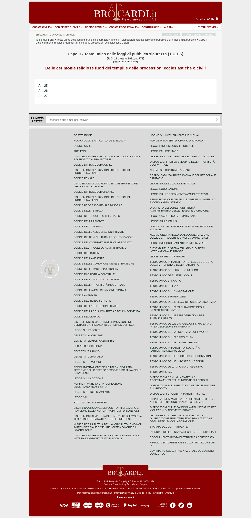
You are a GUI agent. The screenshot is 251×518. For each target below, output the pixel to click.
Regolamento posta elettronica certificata (182, 437)
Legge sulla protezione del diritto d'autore (182, 156)
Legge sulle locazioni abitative (172, 183)
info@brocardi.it (103, 493)
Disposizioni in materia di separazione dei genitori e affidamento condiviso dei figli (104, 323)
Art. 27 (43, 96)
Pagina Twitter (181, 503)
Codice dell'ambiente (89, 258)
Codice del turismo (87, 253)
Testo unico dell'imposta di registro (176, 366)
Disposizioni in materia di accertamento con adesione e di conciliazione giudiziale (181, 400)
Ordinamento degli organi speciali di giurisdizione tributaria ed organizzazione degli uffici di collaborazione (181, 418)
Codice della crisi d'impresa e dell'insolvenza (107, 311)
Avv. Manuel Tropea (137, 484)
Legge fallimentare (164, 151)
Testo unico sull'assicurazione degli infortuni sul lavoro (177, 309)
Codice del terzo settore (92, 300)
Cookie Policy (144, 493)
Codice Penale (95, 27)
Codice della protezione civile (96, 306)
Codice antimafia (86, 295)
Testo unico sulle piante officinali (175, 342)
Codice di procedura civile (93, 164)
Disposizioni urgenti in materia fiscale (178, 393)
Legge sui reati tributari (168, 256)
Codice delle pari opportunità (96, 268)
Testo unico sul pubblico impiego (174, 270)
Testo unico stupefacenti (168, 296)
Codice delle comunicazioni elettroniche (104, 263)
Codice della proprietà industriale (99, 284)
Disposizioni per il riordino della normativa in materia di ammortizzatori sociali (107, 437)
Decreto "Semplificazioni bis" (94, 340)
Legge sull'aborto (87, 330)
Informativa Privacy (124, 493)
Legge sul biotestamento (92, 391)
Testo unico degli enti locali (171, 275)
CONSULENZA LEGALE (199, 34)
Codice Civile (41, 27)
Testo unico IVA (161, 371)
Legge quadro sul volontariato (173, 215)
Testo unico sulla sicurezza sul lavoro (179, 331)
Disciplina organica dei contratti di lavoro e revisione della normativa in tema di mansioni (106, 409)
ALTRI (167, 27)
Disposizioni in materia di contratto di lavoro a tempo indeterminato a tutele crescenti (108, 417)
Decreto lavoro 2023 (89, 335)
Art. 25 (43, 85)
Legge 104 (80, 397)
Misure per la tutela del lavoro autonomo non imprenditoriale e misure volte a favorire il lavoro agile (108, 427)
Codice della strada (88, 210)
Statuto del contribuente (169, 426)
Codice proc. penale (123, 27)
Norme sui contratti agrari (170, 170)
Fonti (51, 39)
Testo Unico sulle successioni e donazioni (181, 356)
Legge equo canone (164, 188)
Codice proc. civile (67, 27)
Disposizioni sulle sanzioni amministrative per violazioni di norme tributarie (183, 409)
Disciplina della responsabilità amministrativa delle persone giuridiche (179, 209)
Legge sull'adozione (88, 378)
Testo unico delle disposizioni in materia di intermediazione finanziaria (181, 325)
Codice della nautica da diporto (97, 279)
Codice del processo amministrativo (100, 247)
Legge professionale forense (172, 145)
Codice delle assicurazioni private (99, 231)
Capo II (122, 41)
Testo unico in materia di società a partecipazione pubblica (174, 349)
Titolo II (153, 39)
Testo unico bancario (165, 280)
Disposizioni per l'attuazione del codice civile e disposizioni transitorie (107, 158)
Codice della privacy (89, 221)
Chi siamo (158, 493)
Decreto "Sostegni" (88, 346)
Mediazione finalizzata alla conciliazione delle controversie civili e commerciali (179, 236)
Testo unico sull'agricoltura (171, 337)
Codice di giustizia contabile (94, 274)
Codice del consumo (88, 226)
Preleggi (80, 151)
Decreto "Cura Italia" (89, 356)
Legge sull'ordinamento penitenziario (178, 243)
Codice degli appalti (88, 316)
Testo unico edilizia (164, 286)
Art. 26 (43, 90)
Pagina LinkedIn (189, 503)
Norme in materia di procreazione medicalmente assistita (98, 385)
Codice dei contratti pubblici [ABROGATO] (103, 242)
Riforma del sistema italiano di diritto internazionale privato (177, 250)
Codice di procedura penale (94, 191)
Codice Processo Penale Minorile (98, 205)
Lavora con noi (125, 497)
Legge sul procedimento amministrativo (179, 194)
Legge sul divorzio (87, 361)
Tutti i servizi (207, 27)
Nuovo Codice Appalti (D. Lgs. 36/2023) (100, 140)
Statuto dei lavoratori (90, 402)
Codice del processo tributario (97, 215)
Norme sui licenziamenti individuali (175, 135)
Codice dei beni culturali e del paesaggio (103, 237)
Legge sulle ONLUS (163, 221)
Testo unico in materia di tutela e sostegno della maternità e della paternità (181, 263)
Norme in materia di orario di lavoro (176, 140)
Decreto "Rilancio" (87, 351)
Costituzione (150, 27)
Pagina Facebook (173, 503)
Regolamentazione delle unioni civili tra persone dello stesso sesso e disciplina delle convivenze (108, 370)
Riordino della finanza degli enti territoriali (183, 431)
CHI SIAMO (171, 34)
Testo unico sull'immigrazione (172, 291)
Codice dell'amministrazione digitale (100, 290)
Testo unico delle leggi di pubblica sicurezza (82, 39)
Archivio (170, 493)
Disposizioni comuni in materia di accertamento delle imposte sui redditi (179, 379)
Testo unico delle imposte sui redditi (177, 361)
